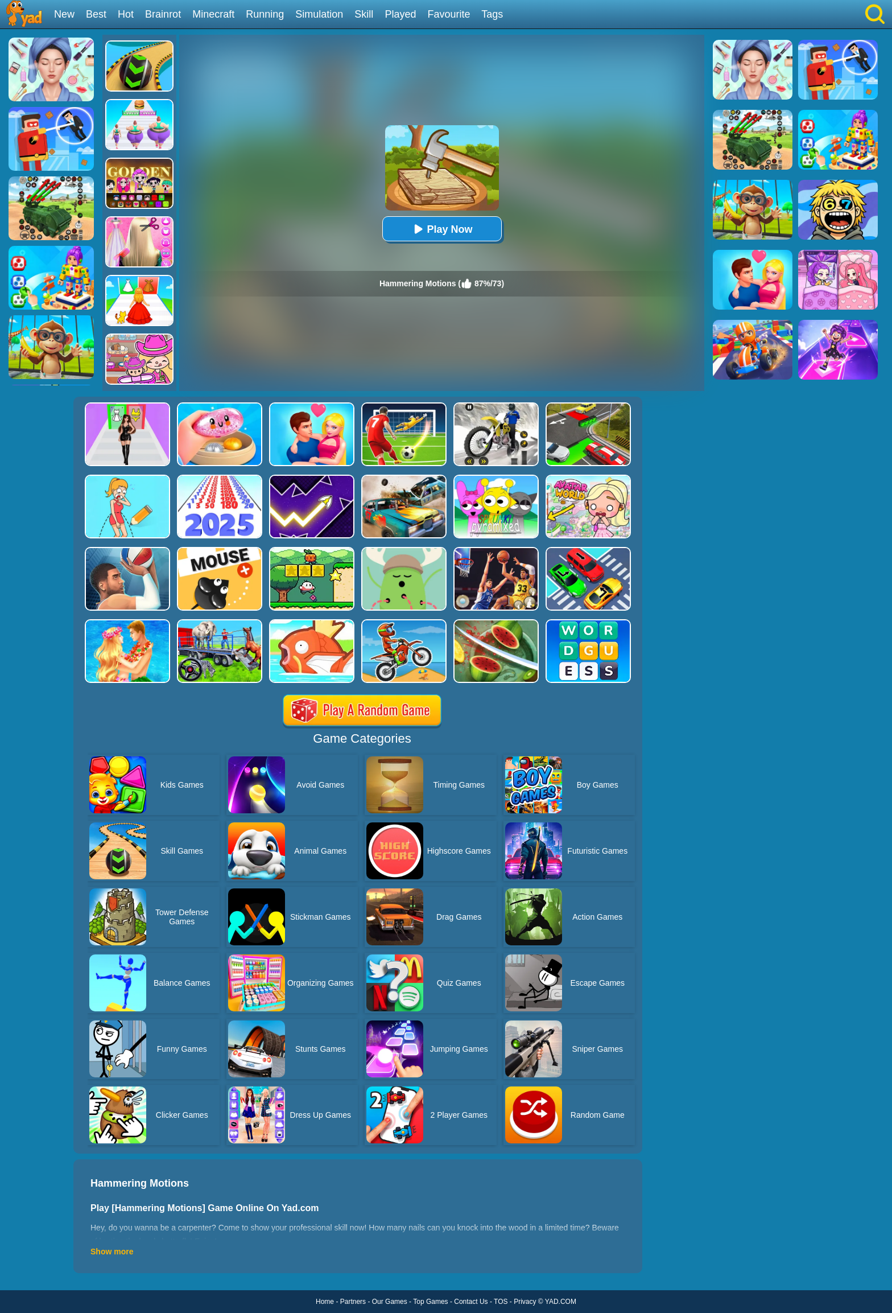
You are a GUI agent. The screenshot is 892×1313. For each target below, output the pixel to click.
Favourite (448, 14)
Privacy (525, 1302)
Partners (353, 1302)
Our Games (389, 1302)
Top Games (430, 1302)
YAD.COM (560, 1302)
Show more (111, 1251)
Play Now (441, 229)
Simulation (319, 14)
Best (96, 14)
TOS (500, 1302)
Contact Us (471, 1302)
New (64, 14)
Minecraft (213, 14)
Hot (126, 14)
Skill (363, 14)
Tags (492, 14)
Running (265, 14)
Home (325, 1302)
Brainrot (163, 14)
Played (400, 14)
